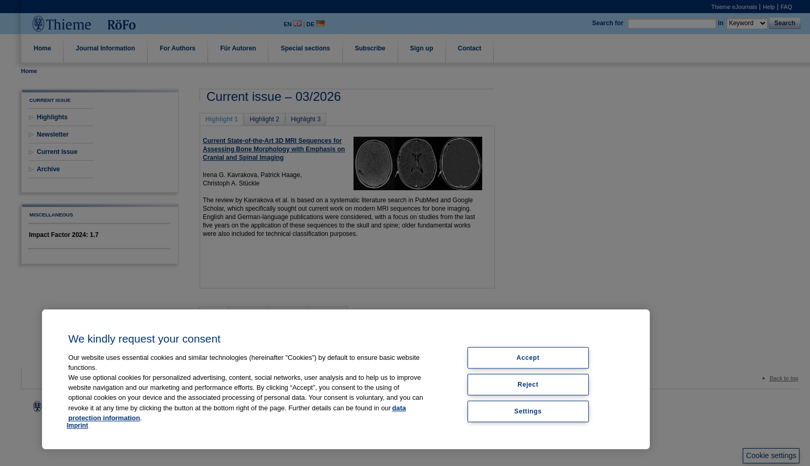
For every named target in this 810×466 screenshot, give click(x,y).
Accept (527, 357)
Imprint (77, 425)
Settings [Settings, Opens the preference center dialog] (528, 411)
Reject (527, 384)
